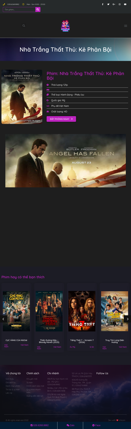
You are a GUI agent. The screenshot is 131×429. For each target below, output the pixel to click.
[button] (125, 25)
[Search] (37, 9)
